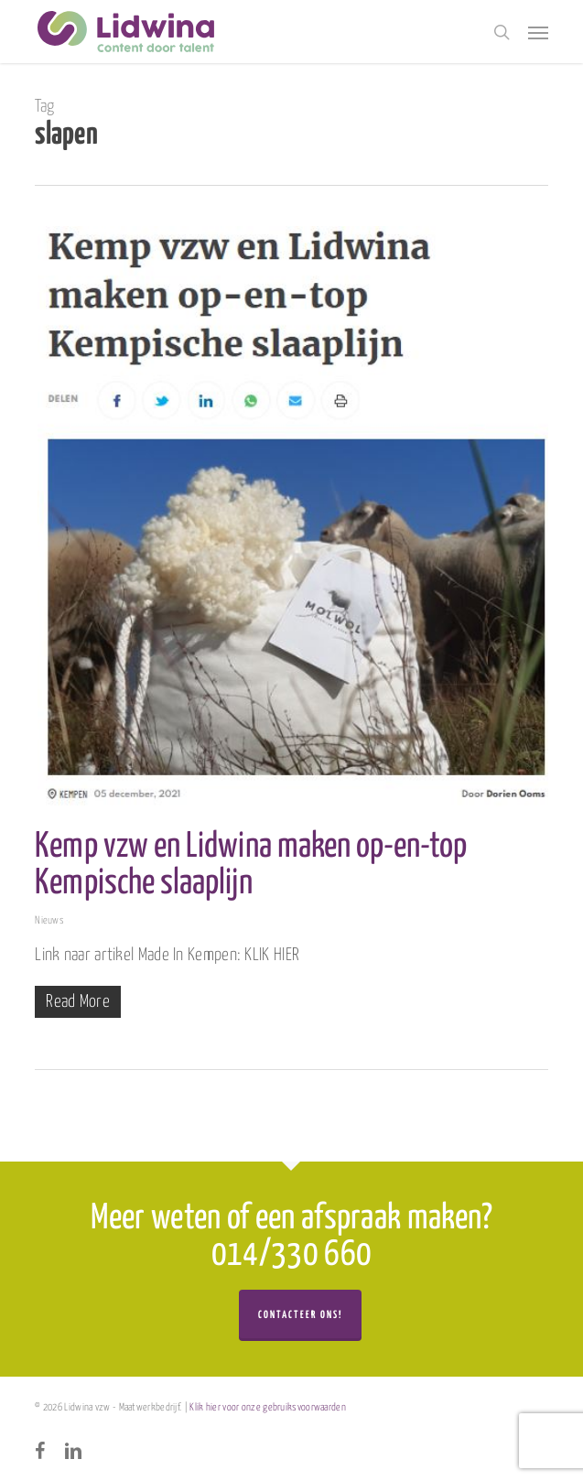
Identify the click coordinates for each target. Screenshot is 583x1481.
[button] (538, 32)
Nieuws (49, 920)
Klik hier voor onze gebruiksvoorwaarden (267, 1407)
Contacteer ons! (300, 1315)
